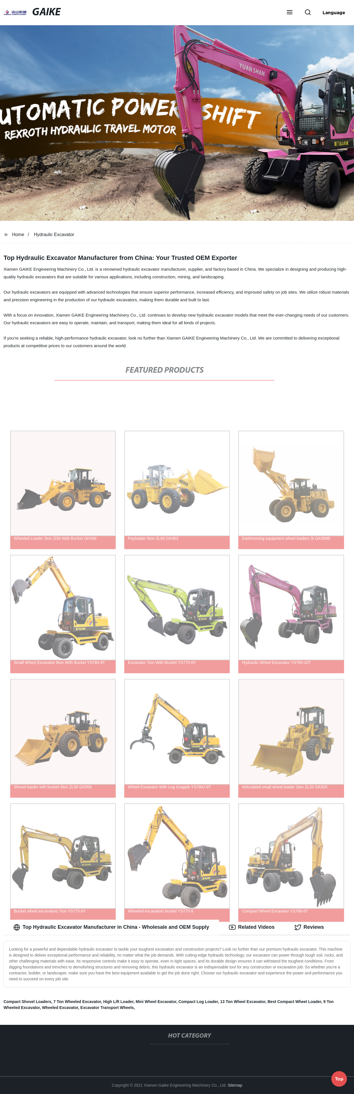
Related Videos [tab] (252, 927)
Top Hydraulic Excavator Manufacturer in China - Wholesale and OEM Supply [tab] (111, 927)
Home (18, 234)
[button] (289, 13)
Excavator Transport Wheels (107, 1007)
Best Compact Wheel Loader (294, 1001)
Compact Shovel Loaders (27, 1001)
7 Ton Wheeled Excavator (77, 1001)
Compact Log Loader (198, 1001)
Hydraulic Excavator (54, 234)
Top (339, 1079)
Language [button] (334, 12)
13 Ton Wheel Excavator (242, 1001)
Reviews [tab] (309, 927)
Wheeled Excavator (60, 1007)
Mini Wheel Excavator (156, 1001)
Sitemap (235, 1085)
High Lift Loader (118, 1001)
